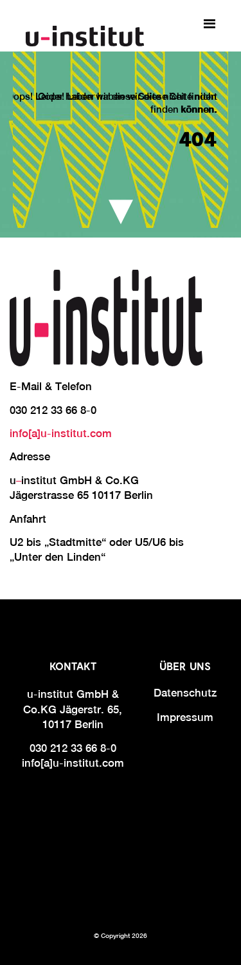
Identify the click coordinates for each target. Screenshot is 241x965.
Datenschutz (185, 692)
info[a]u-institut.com (61, 433)
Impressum (185, 717)
